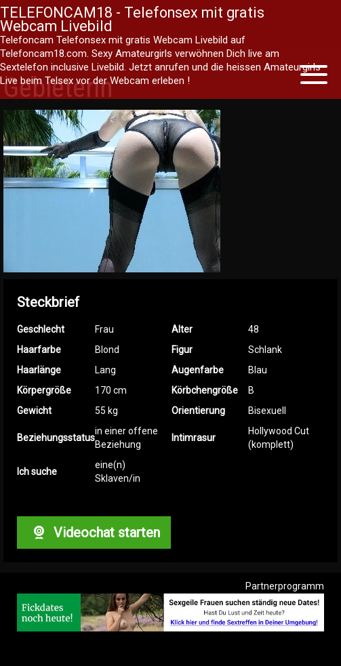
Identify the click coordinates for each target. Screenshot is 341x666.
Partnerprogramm (284, 586)
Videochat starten (93, 532)
